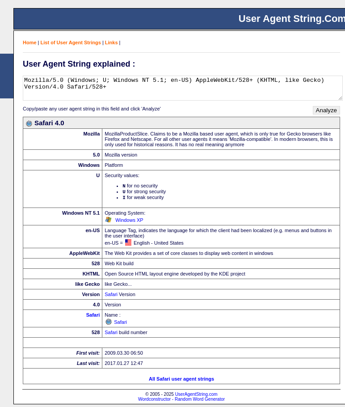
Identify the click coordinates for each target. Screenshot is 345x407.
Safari (111, 297)
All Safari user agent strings (181, 381)
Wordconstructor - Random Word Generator (181, 401)
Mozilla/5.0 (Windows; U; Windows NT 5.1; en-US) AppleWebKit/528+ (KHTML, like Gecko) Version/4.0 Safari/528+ (183, 88)
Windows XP (129, 222)
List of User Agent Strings (71, 42)
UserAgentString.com (196, 396)
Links (111, 42)
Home (30, 42)
